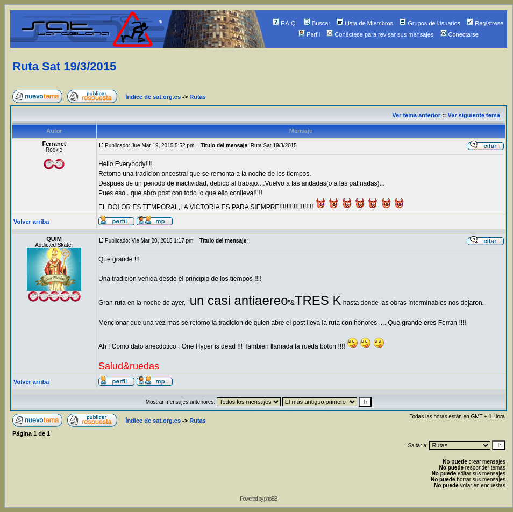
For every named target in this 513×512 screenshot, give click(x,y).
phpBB (270, 499)
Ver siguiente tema (474, 115)
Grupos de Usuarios (430, 23)
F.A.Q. (285, 23)
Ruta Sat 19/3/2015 (64, 66)
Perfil (309, 34)
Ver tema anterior (416, 115)
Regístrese (485, 23)
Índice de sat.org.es (153, 97)
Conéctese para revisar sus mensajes (379, 34)
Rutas (197, 97)
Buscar (317, 23)
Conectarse (459, 34)
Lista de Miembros (365, 23)
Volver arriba (31, 221)
